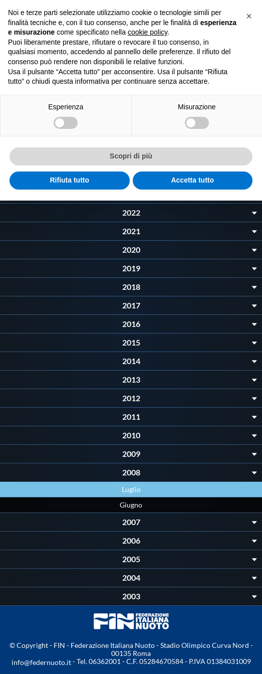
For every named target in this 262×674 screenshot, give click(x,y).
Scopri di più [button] (131, 156)
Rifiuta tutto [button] (69, 180)
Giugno (131, 504)
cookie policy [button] (147, 32)
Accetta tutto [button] (192, 180)
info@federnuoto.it (41, 662)
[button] (249, 16)
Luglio (131, 489)
